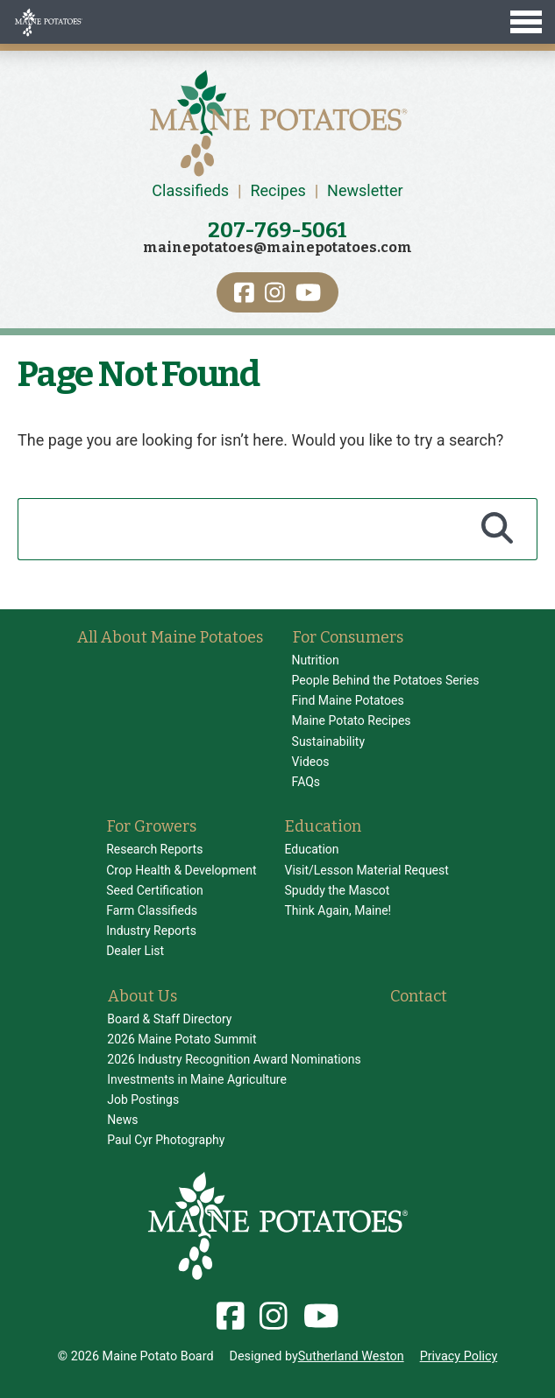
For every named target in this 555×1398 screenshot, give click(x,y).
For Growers (151, 826)
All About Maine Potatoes (170, 637)
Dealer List (135, 951)
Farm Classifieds (151, 910)
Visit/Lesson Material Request (366, 870)
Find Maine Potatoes (348, 700)
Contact (418, 996)
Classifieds (190, 190)
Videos (311, 762)
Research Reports (154, 849)
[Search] (497, 528)
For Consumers (348, 637)
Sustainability (328, 741)
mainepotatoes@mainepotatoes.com (277, 247)
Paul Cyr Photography (165, 1140)
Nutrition (315, 660)
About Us (142, 996)
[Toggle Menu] (277, 22)
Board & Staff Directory (169, 1019)
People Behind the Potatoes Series (386, 680)
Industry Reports (151, 931)
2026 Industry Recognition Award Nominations (233, 1059)
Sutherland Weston (351, 1356)
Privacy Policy (459, 1356)
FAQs (306, 782)
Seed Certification (154, 890)
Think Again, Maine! (337, 910)
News (122, 1120)
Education (323, 826)
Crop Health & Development (181, 870)
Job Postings (143, 1099)
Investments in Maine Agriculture (197, 1079)
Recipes (277, 190)
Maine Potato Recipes (351, 720)
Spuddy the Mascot (336, 890)
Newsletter (365, 190)
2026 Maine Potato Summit (181, 1039)
